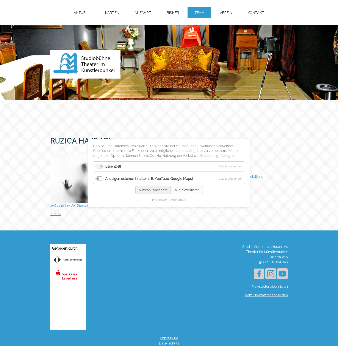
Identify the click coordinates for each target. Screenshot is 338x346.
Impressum (169, 338)
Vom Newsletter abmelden (266, 295)
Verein (226, 13)
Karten (112, 13)
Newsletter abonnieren (270, 286)
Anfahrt (143, 13)
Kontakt (255, 13)
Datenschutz (169, 343)
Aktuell (82, 13)
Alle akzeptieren (187, 190)
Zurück (55, 214)
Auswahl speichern (153, 190)
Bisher (173, 13)
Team (199, 13)
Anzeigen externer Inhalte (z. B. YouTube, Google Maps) (149, 179)
